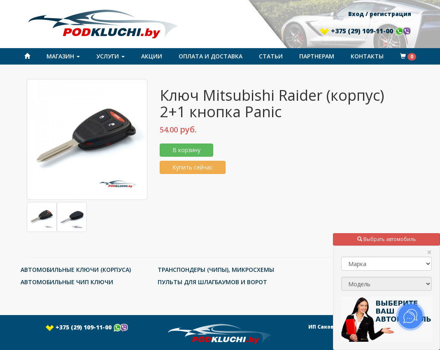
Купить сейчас (192, 167)
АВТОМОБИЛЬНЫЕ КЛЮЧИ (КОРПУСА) (76, 270)
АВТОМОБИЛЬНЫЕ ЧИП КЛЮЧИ (67, 282)
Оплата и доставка (210, 56)
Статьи (271, 56)
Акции (151, 56)
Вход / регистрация (379, 14)
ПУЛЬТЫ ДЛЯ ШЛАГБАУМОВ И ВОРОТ (212, 282)
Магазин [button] (63, 56)
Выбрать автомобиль (386, 239)
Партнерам (316, 56)
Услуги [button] (110, 56)
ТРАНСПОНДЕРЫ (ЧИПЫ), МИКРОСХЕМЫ (216, 270)
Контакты (367, 56)
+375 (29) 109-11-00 (365, 30)
